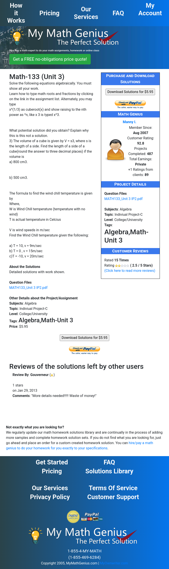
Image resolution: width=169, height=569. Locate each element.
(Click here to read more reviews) (129, 271)
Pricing (52, 471)
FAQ (109, 462)
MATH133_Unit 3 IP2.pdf (28, 288)
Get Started (52, 462)
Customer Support (113, 497)
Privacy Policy (50, 497)
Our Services (50, 488)
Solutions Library (109, 471)
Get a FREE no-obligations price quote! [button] (50, 59)
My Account (150, 9)
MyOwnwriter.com (114, 563)
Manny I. (129, 122)
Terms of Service (113, 488)
